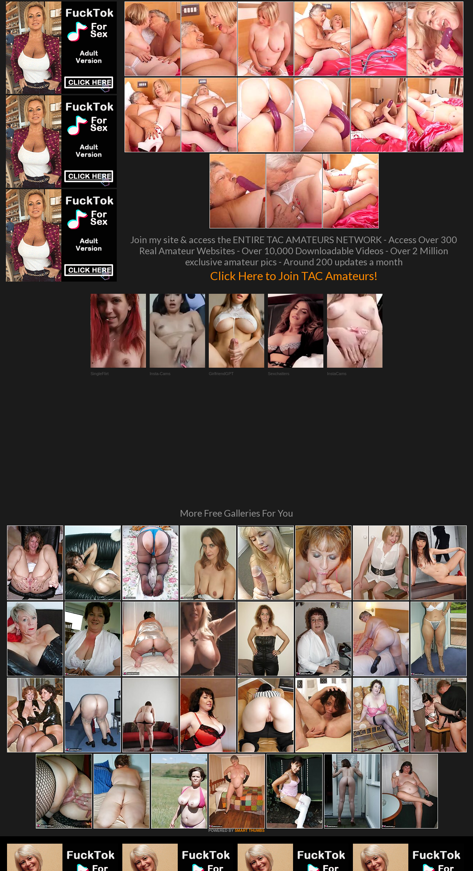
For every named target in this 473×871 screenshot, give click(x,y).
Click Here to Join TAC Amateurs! (294, 275)
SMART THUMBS (250, 730)
